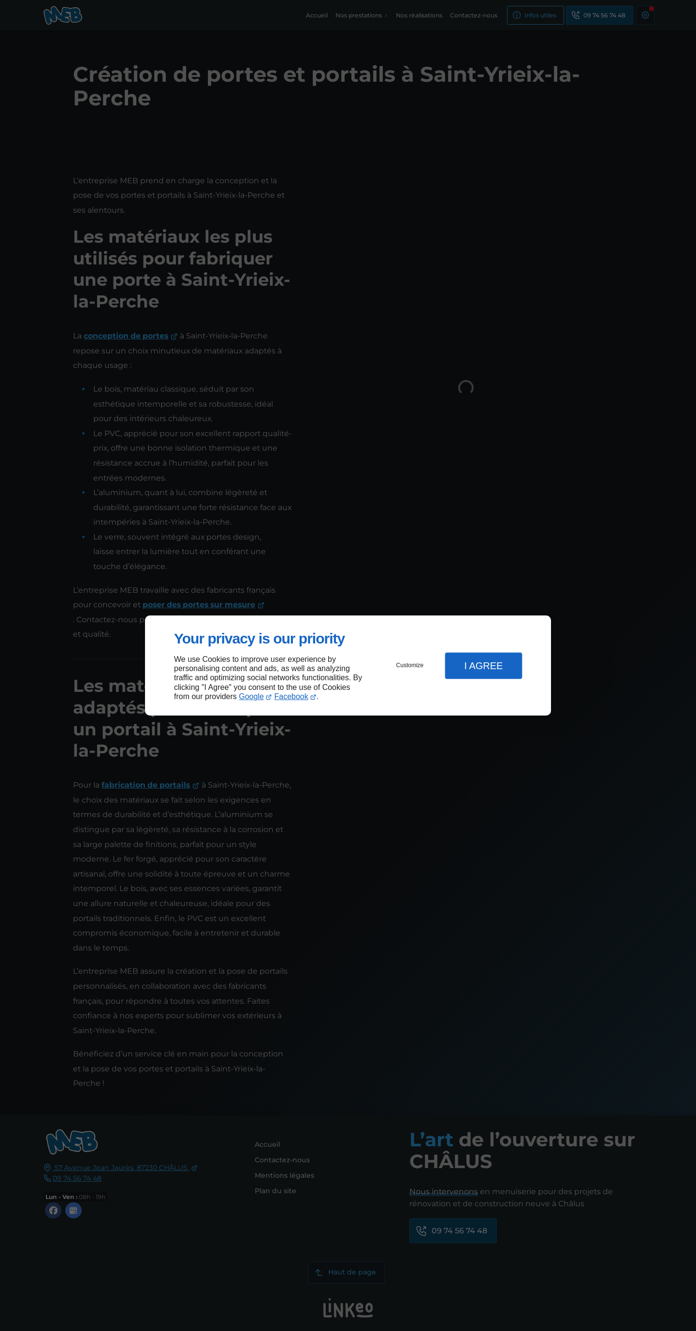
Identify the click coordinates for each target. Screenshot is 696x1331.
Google (251, 696)
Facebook (291, 696)
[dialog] (348, 665)
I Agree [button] (483, 665)
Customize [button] (410, 665)
